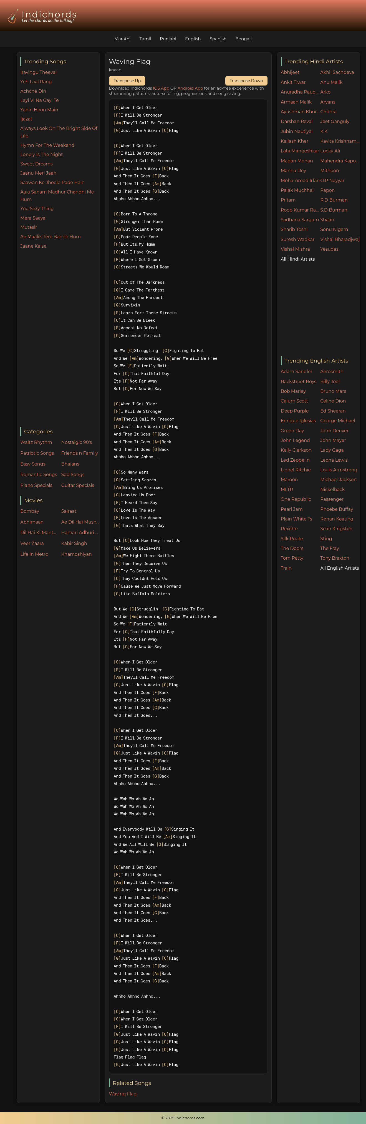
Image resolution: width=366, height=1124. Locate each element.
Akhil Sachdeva (337, 72)
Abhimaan (32, 522)
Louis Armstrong (338, 469)
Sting (326, 538)
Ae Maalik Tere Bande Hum (50, 236)
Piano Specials (36, 485)
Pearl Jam (292, 509)
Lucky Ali (330, 151)
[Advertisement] (59, 338)
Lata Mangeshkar (300, 151)
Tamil (145, 38)
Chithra (328, 111)
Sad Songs (73, 474)
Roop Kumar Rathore (300, 210)
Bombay (29, 511)
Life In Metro (34, 554)
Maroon (289, 479)
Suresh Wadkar (298, 239)
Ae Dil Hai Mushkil (80, 522)
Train (286, 568)
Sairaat (69, 511)
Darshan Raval (297, 121)
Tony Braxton (334, 558)
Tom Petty (292, 558)
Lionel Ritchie (296, 469)
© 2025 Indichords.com (183, 1118)
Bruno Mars (333, 391)
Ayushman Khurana (300, 111)
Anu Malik (331, 82)
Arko (325, 92)
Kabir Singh (74, 543)
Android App (190, 88)
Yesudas (329, 249)
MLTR (287, 489)
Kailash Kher (295, 141)
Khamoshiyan (76, 554)
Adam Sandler (296, 371)
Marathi (122, 38)
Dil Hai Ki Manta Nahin (39, 532)
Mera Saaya (33, 218)
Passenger (332, 499)
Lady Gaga (332, 450)
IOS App (161, 88)
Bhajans (70, 464)
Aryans (327, 102)
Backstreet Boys (298, 381)
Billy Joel (330, 381)
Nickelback (332, 489)
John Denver (334, 430)
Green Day (292, 430)
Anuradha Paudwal (300, 92)
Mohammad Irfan (300, 180)
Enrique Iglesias (298, 420)
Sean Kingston (336, 528)
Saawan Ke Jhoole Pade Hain (52, 182)
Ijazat (26, 119)
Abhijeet (290, 72)
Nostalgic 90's (76, 442)
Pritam (288, 200)
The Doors (292, 548)
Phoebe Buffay (336, 509)
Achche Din (33, 91)
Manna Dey (293, 170)
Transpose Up (127, 80)
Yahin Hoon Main (39, 109)
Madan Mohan (297, 161)
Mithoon (329, 170)
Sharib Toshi (294, 229)
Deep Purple (295, 411)
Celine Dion (333, 401)
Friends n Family (79, 453)
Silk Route (292, 538)
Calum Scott (294, 401)
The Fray (329, 548)
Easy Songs (32, 464)
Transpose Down (246, 80)
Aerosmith (332, 371)
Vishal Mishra (295, 249)
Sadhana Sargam (300, 219)
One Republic (296, 499)
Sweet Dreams (36, 164)
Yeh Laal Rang (36, 81)
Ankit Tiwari (294, 82)
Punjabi (168, 38)
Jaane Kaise (33, 246)
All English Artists (339, 568)
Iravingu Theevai (38, 72)
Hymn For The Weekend (47, 145)
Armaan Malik (296, 102)
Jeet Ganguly (334, 121)
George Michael (337, 420)
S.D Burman (333, 210)
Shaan (327, 219)
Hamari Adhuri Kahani (80, 532)
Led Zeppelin (295, 460)
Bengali (243, 38)
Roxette (289, 528)
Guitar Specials (77, 485)
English (193, 38)
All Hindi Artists (298, 259)
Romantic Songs (38, 474)
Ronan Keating (336, 519)
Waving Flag (123, 1094)
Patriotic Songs (37, 453)
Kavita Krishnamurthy (340, 141)
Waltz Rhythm (36, 442)
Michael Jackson (338, 479)
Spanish (218, 38)
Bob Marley (293, 391)
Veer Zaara (32, 543)
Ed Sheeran (333, 411)
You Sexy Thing (37, 208)
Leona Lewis (333, 460)
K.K (323, 131)
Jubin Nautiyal (297, 131)
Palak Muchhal (297, 190)
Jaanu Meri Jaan (38, 173)
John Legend (295, 440)
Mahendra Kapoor (340, 161)
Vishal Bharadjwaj (340, 239)
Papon (327, 190)
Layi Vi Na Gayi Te (39, 100)
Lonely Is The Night (41, 154)
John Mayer (333, 440)
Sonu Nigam (334, 229)
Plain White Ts (296, 519)
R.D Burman (334, 200)
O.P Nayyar (332, 180)
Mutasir (28, 227)
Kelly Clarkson (296, 450)
